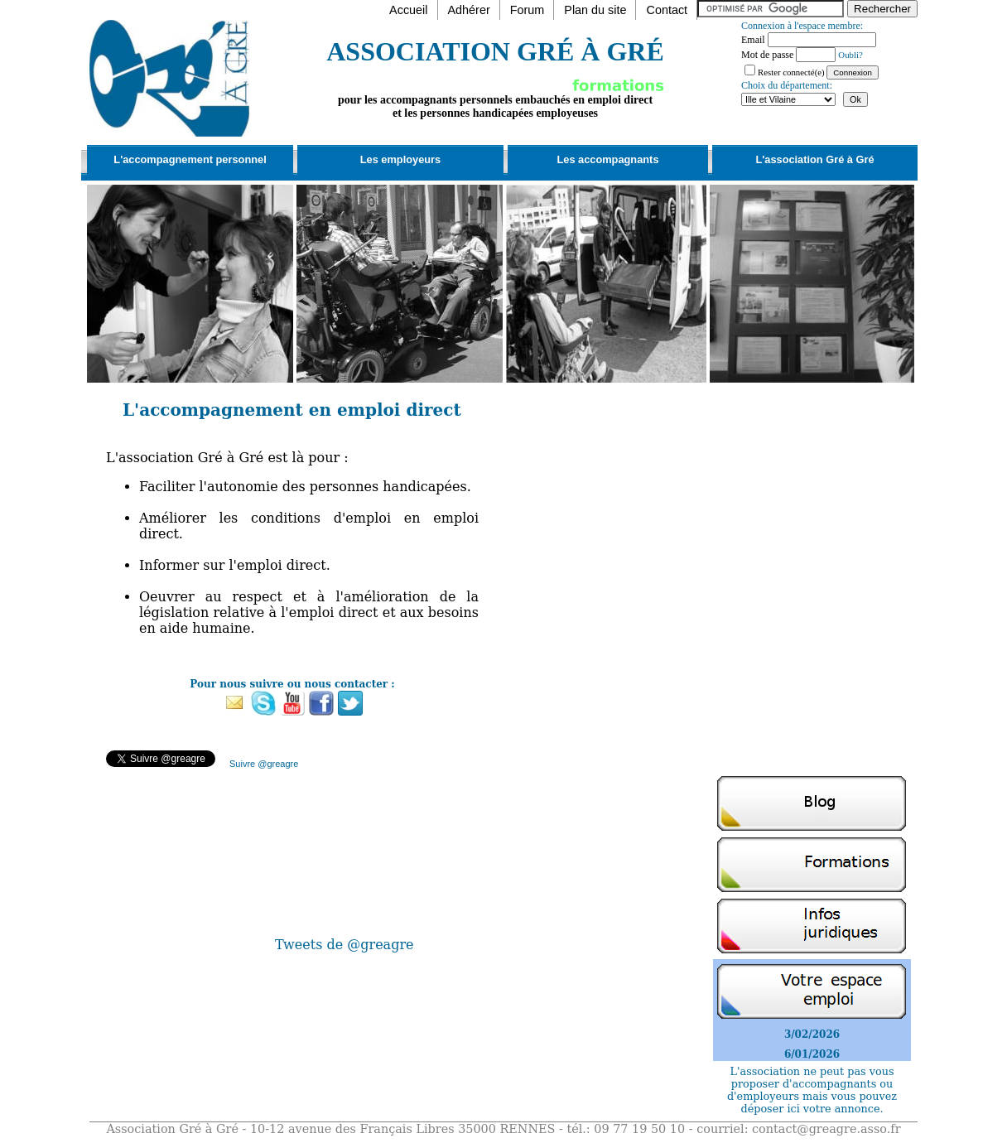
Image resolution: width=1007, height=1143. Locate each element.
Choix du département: (786, 85)
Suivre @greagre (263, 764)
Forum (527, 10)
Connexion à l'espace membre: (802, 25)
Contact (666, 10)
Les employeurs (400, 159)
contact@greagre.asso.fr (826, 1129)
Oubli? (850, 55)
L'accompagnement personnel (189, 159)
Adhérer (469, 10)
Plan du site (595, 10)
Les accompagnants (607, 159)
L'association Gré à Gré (814, 159)
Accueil (408, 10)
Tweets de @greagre (344, 944)
